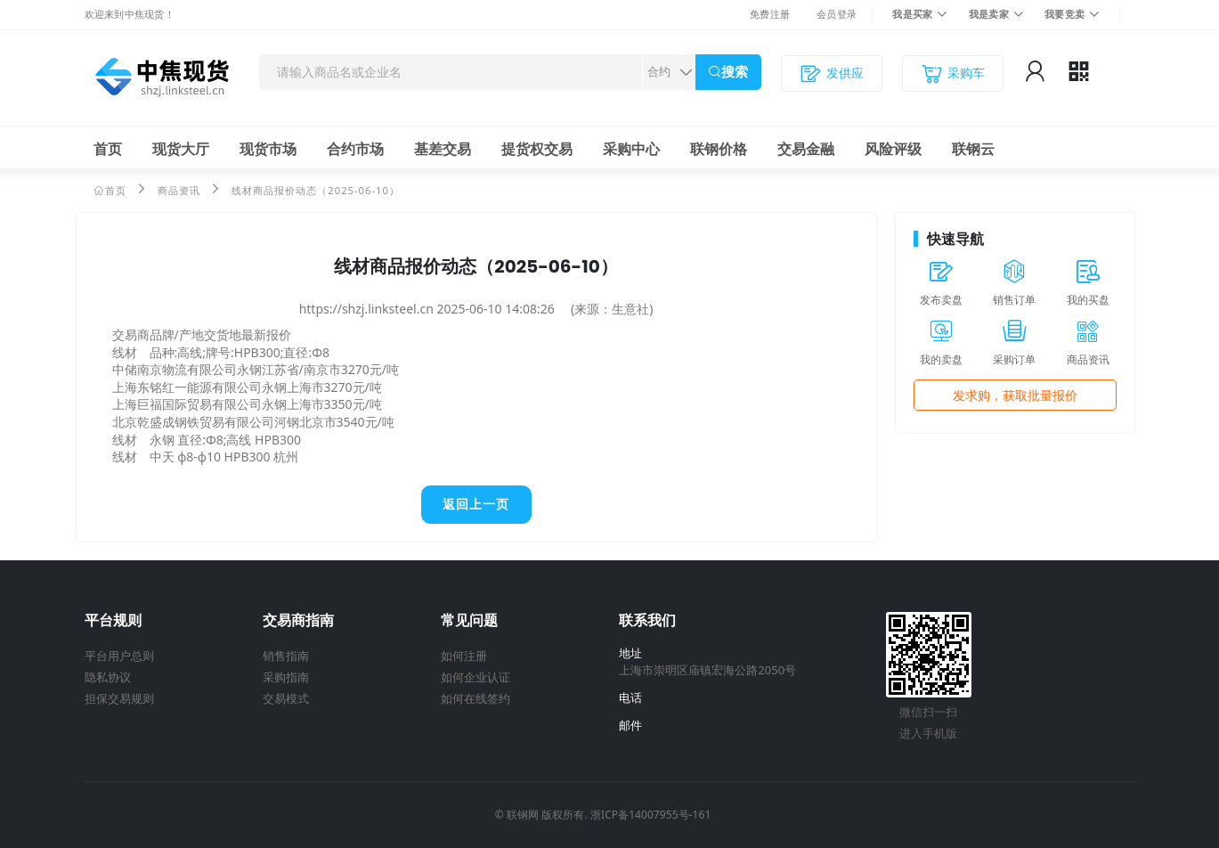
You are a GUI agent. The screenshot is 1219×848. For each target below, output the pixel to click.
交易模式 (286, 698)
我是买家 (912, 13)
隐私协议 (108, 677)
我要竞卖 (1064, 13)
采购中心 (631, 149)
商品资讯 (179, 190)
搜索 (734, 71)
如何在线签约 (475, 698)
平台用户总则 (119, 656)
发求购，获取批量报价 (1015, 395)
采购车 (953, 73)
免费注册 (770, 13)
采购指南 (286, 677)
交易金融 (805, 149)
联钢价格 (718, 149)
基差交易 (442, 149)
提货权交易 (537, 149)
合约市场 (355, 149)
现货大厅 (180, 149)
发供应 (832, 73)
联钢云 (973, 149)
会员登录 (837, 13)
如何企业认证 (475, 677)
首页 (107, 149)
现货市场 (268, 149)
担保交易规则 (119, 698)
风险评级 (893, 149)
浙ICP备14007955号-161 (650, 814)
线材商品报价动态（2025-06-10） (316, 190)
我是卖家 (989, 13)
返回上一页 (476, 504)
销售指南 (286, 656)
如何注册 (464, 656)
